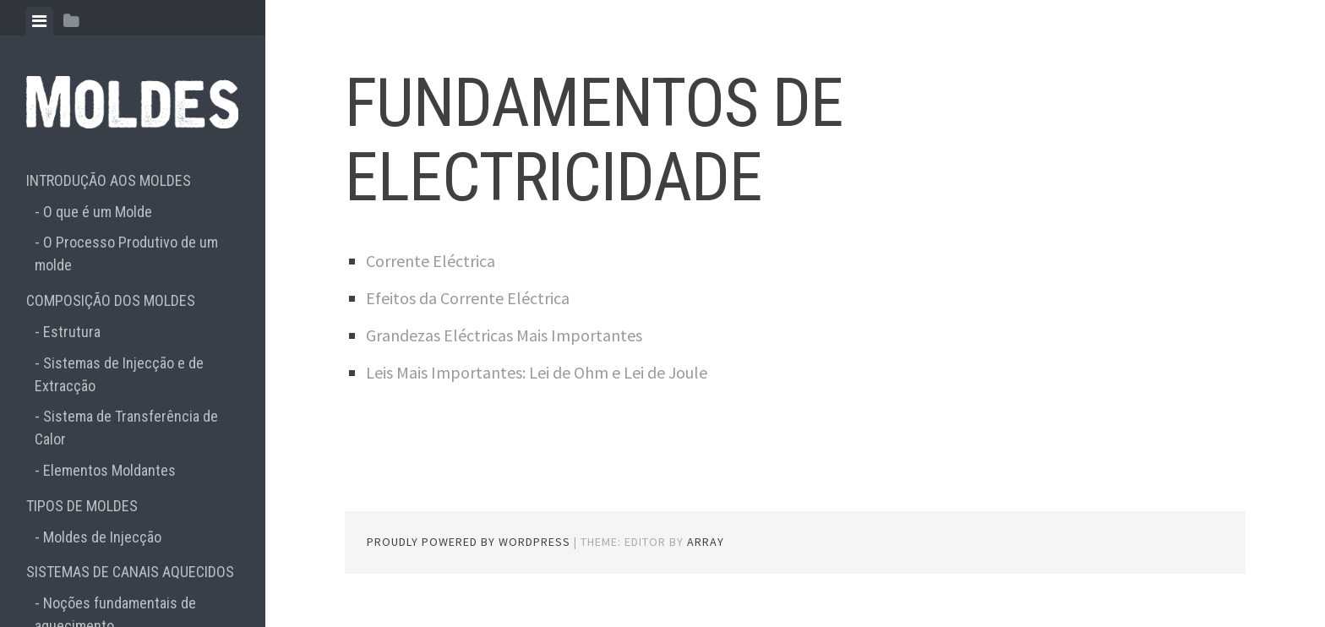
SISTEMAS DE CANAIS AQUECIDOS (130, 572)
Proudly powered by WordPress (468, 541)
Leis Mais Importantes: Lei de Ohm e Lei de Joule (536, 372)
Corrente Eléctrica (430, 260)
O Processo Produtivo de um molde (126, 253)
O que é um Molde (97, 212)
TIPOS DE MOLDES (82, 506)
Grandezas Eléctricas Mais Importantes (504, 335)
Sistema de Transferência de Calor (126, 427)
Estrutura (72, 332)
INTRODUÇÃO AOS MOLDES (108, 180)
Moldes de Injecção (102, 537)
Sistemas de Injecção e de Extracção (119, 374)
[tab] (39, 21)
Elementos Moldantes (109, 470)
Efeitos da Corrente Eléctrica (468, 297)
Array (705, 541)
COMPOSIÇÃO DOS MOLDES (110, 300)
